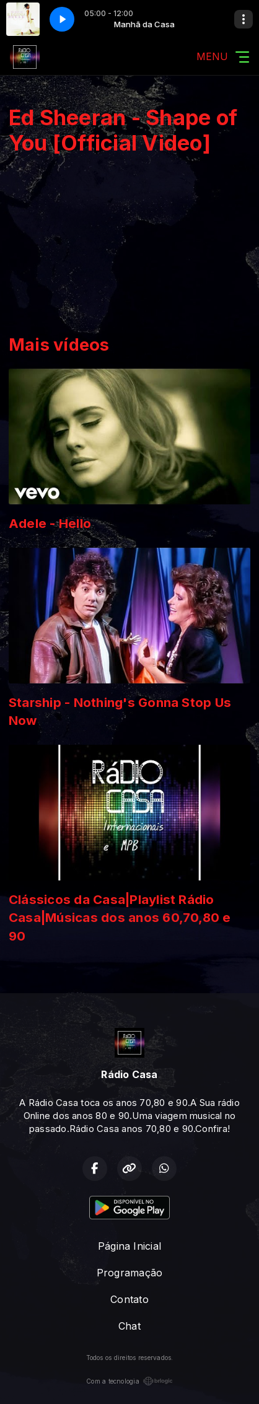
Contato (129, 1299)
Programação (130, 1272)
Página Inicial (129, 1246)
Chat (129, 1326)
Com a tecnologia (129, 1381)
